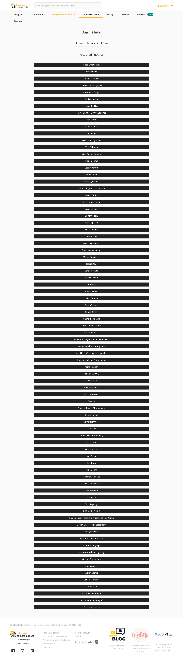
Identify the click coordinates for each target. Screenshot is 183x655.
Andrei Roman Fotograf (91, 600)
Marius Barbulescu (91, 257)
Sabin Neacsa (91, 126)
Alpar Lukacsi (91, 209)
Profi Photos (91, 119)
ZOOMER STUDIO (91, 511)
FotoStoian (91, 586)
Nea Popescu (91, 222)
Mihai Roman (91, 298)
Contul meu (165, 5)
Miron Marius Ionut (91, 202)
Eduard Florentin (91, 579)
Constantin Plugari (91, 92)
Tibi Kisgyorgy (91, 504)
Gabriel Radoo (91, 415)
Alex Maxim (91, 469)
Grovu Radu (91, 133)
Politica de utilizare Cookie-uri (56, 640)
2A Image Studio (91, 181)
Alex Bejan (91, 456)
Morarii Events (91, 229)
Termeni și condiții (50, 632)
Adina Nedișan (91, 366)
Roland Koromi (91, 312)
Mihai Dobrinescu (91, 483)
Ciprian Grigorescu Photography (91, 524)
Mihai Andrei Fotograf (91, 154)
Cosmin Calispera (92, 607)
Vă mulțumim (48, 643)
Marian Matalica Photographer (91, 346)
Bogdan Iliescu (91, 215)
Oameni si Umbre (91, 421)
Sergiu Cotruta (91, 270)
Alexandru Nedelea (91, 476)
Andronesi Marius (91, 394)
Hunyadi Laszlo (92, 78)
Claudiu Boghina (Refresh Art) (91, 538)
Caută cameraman (24, 643)
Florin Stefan (91, 174)
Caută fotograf (24, 640)
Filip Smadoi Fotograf (91, 593)
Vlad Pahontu (91, 147)
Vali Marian (91, 284)
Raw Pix (91, 401)
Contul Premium (82, 632)
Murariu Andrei (91, 566)
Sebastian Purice (91, 332)
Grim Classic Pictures (91, 325)
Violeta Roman (91, 449)
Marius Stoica (91, 195)
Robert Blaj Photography (91, 435)
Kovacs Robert (91, 291)
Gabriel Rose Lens (91, 318)
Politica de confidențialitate (55, 636)
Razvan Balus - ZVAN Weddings (91, 112)
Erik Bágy (91, 463)
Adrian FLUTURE (91, 373)
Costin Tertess (91, 305)
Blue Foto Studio (91, 387)
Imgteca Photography (91, 545)
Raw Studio (91, 380)
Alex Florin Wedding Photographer (91, 353)
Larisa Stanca (91, 99)
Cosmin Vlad (91, 497)
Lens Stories (91, 236)
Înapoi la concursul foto (91, 43)
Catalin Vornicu (91, 167)
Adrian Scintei (91, 572)
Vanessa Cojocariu (91, 243)
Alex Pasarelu (91, 490)
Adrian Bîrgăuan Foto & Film (91, 188)
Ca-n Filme (91, 428)
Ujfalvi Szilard (91, 277)
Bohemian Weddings (91, 250)
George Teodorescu (91, 559)
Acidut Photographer (91, 140)
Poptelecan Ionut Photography (91, 360)
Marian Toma (91, 160)
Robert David (91, 263)
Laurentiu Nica (91, 106)
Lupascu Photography (91, 85)
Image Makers (91, 531)
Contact (78, 636)
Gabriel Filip (91, 71)
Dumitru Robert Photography (91, 408)
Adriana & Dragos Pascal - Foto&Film (91, 339)
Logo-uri (46, 647)
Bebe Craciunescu (91, 64)
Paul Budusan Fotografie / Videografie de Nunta (91, 518)
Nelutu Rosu (91, 442)
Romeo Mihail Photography (91, 552)
